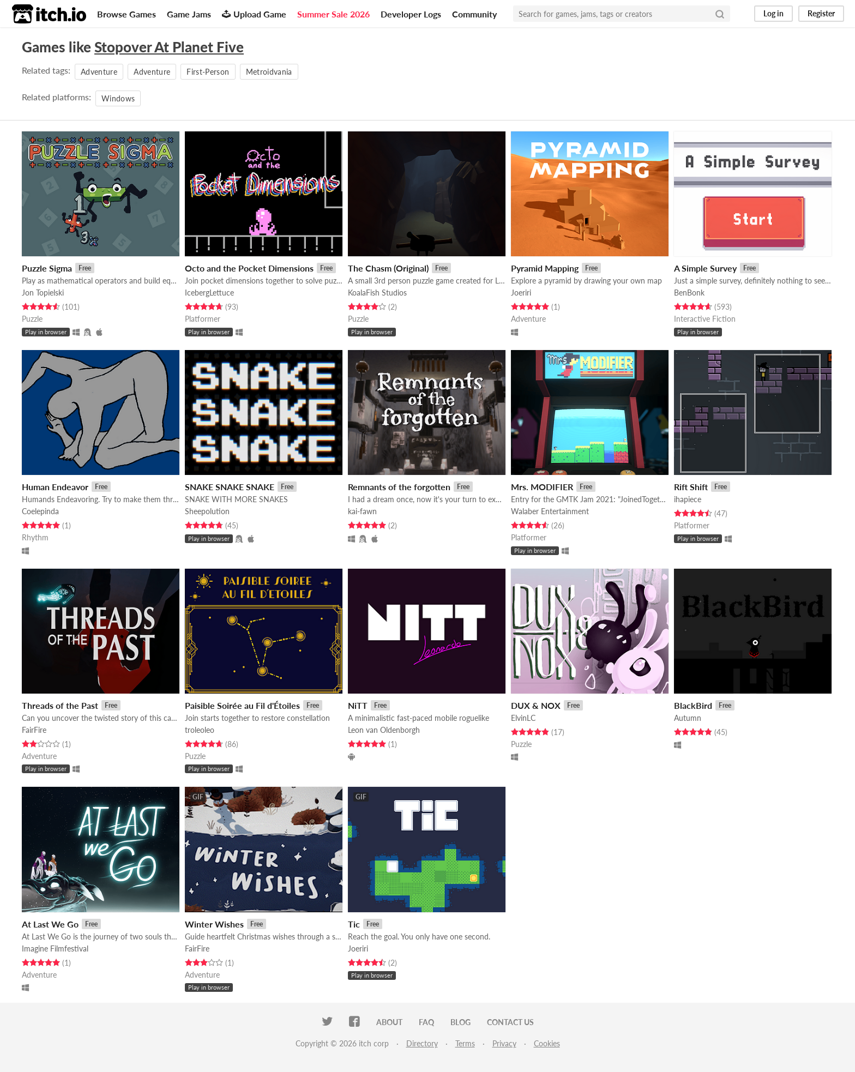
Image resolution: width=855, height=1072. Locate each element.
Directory (422, 1043)
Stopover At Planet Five (169, 47)
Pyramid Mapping (545, 268)
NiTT (358, 705)
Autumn (687, 717)
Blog (460, 1022)
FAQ (426, 1022)
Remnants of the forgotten (399, 486)
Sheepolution (207, 511)
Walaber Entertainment (550, 511)
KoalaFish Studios (377, 292)
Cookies (547, 1043)
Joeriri (521, 292)
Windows (118, 98)
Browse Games (126, 14)
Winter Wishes (214, 924)
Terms (465, 1043)
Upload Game (254, 14)
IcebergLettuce (209, 292)
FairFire (34, 729)
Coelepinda (40, 511)
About (389, 1022)
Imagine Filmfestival (55, 948)
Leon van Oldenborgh (384, 729)
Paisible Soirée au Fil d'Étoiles (242, 705)
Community (474, 14)
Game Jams (189, 14)
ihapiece (687, 499)
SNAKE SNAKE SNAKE (229, 486)
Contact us (510, 1022)
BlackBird (693, 705)
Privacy (504, 1043)
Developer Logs (411, 14)
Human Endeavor (55, 486)
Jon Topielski (43, 292)
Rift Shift (691, 486)
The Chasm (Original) (388, 268)
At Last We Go (50, 924)
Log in (773, 13)
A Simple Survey (705, 268)
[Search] (719, 13)
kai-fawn (362, 511)
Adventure (99, 71)
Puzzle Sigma (47, 268)
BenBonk (689, 292)
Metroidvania (269, 71)
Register (821, 13)
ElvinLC (523, 717)
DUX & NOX (536, 705)
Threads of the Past (60, 705)
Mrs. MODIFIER (542, 486)
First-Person (207, 71)
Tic (354, 924)
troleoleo (199, 729)
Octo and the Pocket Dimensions (249, 268)
